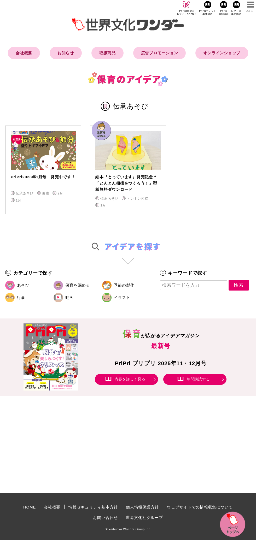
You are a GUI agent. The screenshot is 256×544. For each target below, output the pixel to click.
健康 (45, 193)
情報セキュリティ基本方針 (93, 507)
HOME (29, 507)
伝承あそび (25, 193)
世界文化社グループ (144, 517)
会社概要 (24, 53)
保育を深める (77, 285)
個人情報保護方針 (142, 507)
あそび (23, 285)
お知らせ (65, 53)
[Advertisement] (83, 444)
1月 (18, 200)
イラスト (122, 297)
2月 (60, 193)
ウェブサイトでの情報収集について (200, 507)
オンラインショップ (221, 53)
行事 (21, 297)
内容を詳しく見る (130, 379)
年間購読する (198, 379)
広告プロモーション (159, 53)
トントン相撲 (137, 198)
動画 (69, 297)
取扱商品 (107, 53)
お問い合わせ (105, 517)
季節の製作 (124, 285)
